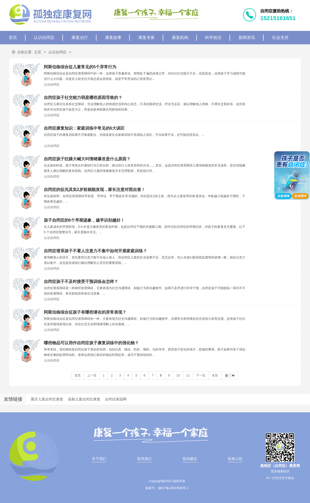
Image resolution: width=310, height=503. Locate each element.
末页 (215, 375)
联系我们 (144, 459)
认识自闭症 (44, 37)
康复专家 (146, 37)
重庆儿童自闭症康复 (47, 399)
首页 (13, 37)
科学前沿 (213, 37)
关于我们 (99, 459)
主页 (37, 52)
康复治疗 (79, 37)
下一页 (200, 375)
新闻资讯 (247, 37)
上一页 (91, 375)
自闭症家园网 (116, 399)
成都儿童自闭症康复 (84, 399)
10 (178, 375)
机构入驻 (235, 459)
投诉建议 (190, 459)
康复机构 (180, 37)
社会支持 (280, 37)
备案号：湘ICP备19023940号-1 (167, 488)
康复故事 (113, 37)
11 (188, 375)
